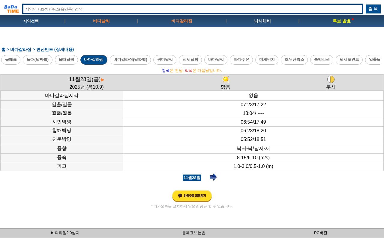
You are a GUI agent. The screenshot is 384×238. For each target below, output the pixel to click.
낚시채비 (262, 21)
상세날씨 (190, 59)
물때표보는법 (194, 233)
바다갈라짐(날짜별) (130, 59)
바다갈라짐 (181, 21)
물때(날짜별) (38, 59)
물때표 (11, 59)
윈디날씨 (165, 59)
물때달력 (66, 59)
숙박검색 (322, 59)
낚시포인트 (349, 59)
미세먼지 (267, 59)
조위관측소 (294, 59)
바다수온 (241, 59)
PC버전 (320, 233)
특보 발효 (343, 21)
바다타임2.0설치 (65, 233)
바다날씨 (101, 21)
